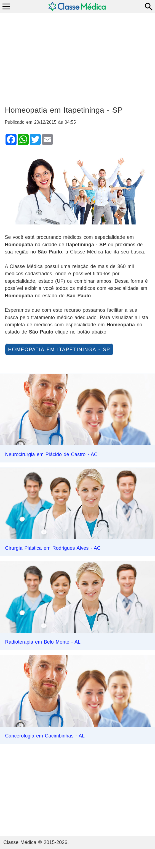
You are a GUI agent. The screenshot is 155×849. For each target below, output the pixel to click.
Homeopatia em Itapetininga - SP (59, 349)
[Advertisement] (77, 57)
